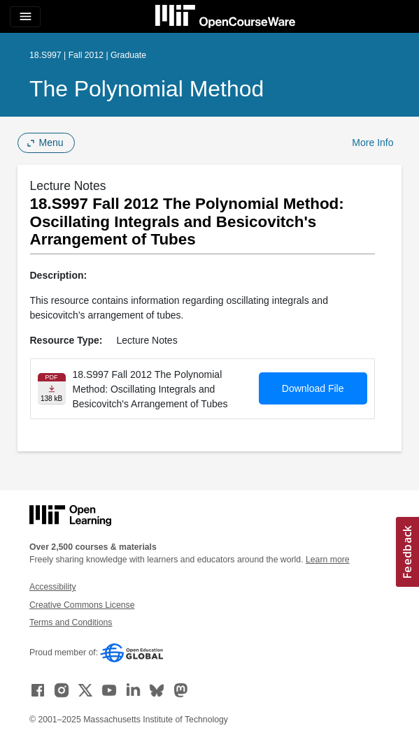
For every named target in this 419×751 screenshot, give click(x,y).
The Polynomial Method (146, 88)
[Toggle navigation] (25, 16)
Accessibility (52, 587)
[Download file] (52, 388)
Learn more (328, 559)
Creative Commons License (81, 605)
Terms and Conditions (70, 622)
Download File (313, 388)
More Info (372, 142)
